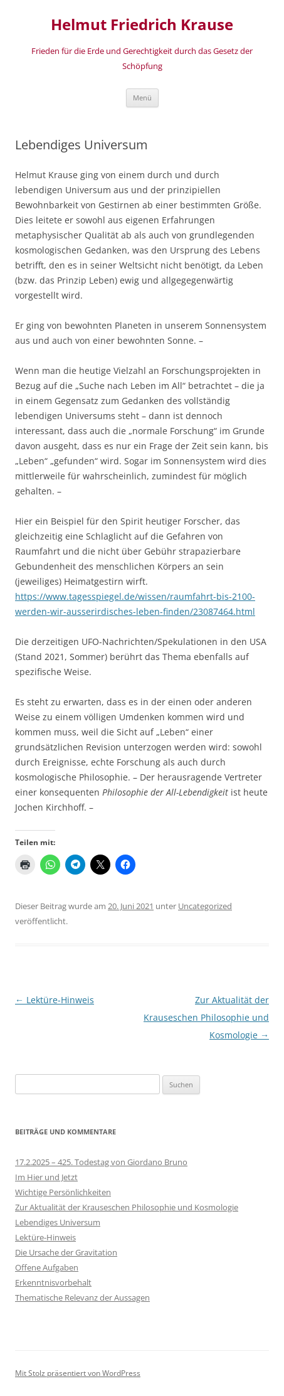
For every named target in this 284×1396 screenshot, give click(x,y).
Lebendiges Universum (57, 1222)
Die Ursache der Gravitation (66, 1252)
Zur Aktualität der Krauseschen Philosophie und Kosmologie (206, 1017)
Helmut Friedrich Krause (142, 25)
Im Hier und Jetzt (46, 1177)
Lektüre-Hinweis (54, 1000)
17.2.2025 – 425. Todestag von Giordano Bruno (101, 1162)
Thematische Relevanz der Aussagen (82, 1297)
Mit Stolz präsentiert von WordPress (77, 1373)
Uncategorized (205, 906)
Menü (142, 97)
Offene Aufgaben (46, 1267)
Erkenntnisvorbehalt (53, 1282)
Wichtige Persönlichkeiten (63, 1192)
